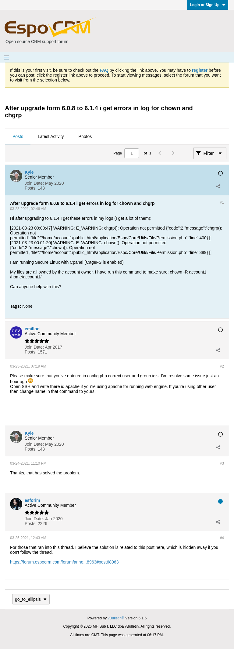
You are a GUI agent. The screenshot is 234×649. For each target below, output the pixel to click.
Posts (17, 136)
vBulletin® (116, 618)
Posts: (31, 188)
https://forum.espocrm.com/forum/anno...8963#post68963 (64, 562)
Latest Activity (51, 136)
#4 (222, 538)
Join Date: (34, 183)
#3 (222, 463)
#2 (222, 366)
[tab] (17, 137)
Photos (85, 136)
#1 (222, 202)
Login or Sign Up (207, 5)
